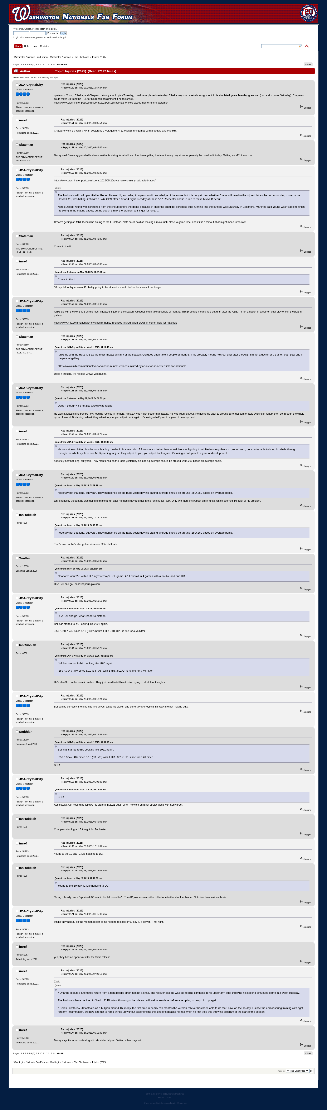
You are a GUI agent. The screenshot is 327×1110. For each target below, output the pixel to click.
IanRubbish (27, 514)
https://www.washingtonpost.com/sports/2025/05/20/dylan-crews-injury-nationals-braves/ (105, 180)
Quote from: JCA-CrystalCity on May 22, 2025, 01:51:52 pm (84, 656)
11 (44, 64)
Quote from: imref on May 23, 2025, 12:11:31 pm (78, 878)
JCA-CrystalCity (31, 84)
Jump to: (281, 1071)
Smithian (25, 558)
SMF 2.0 (150, 1094)
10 (41, 64)
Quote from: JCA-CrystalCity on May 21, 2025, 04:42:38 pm (84, 442)
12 (47, 64)
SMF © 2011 (161, 1094)
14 (54, 64)
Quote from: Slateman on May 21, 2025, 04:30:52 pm (80, 398)
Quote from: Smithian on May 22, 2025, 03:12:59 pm (80, 790)
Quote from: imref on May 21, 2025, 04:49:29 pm (78, 485)
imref (23, 120)
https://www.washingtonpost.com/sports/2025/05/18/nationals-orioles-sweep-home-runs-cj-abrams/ (111, 102)
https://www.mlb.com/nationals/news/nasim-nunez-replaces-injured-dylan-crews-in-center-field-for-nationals (115, 322)
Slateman (26, 144)
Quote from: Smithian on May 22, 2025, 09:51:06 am (80, 609)
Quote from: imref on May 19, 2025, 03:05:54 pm (78, 569)
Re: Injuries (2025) (72, 84)
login (42, 29)
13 (50, 64)
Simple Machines (176, 1094)
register (52, 29)
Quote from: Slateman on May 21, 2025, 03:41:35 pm (80, 272)
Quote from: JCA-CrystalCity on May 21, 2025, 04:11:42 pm (84, 347)
